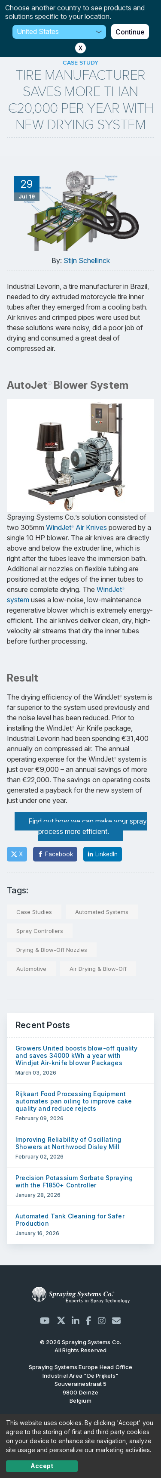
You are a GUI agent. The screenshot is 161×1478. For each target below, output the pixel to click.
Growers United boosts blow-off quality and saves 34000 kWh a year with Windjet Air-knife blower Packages (76, 1055)
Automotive (31, 968)
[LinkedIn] (102, 854)
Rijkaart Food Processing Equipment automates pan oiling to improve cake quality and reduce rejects (73, 1101)
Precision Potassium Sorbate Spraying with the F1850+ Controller (74, 1181)
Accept (41, 1465)
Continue (130, 32)
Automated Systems (101, 911)
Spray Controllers (39, 930)
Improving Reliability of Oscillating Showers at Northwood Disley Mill (68, 1143)
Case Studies (34, 911)
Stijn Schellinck (87, 260)
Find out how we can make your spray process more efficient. (87, 826)
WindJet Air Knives (76, 527)
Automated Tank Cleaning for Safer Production (70, 1219)
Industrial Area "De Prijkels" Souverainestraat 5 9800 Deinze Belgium (80, 1383)
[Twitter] (17, 854)
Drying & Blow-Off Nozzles (51, 949)
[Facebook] (55, 854)
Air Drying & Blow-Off (98, 968)
